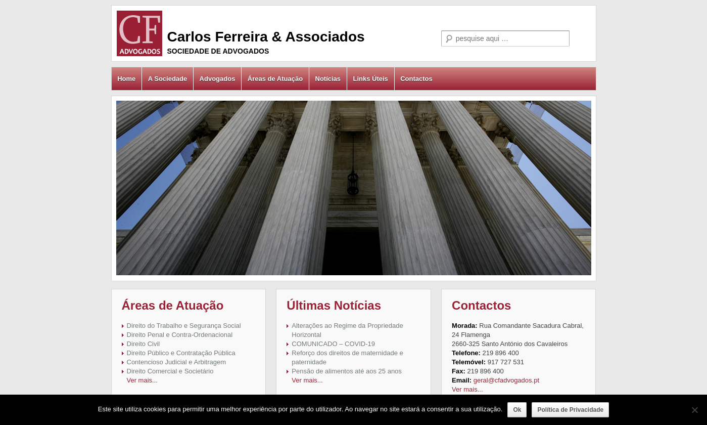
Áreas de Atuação (275, 78)
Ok (517, 409)
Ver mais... (142, 380)
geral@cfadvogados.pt (506, 380)
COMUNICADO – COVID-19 (333, 344)
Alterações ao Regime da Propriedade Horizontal (347, 330)
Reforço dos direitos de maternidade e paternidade (347, 357)
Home (126, 78)
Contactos (416, 78)
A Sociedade (167, 78)
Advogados (217, 78)
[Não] (694, 410)
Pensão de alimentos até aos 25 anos (347, 371)
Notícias (328, 78)
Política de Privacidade (570, 409)
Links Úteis (370, 78)
